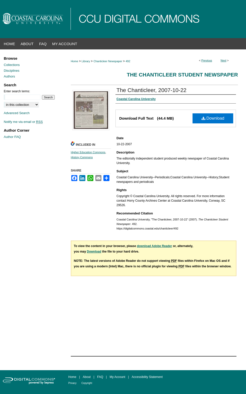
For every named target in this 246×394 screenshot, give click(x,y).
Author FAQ (12, 137)
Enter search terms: (17, 91)
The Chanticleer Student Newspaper (182, 74)
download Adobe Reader (154, 246)
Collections (12, 65)
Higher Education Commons (88, 152)
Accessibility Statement (147, 377)
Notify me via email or (23, 122)
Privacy (72, 383)
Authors (9, 76)
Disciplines (11, 70)
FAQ (100, 377)
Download (213, 118)
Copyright (86, 383)
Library (86, 61)
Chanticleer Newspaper (107, 61)
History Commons (82, 157)
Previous (206, 60)
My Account (117, 377)
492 (128, 61)
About (87, 377)
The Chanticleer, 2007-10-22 (151, 90)
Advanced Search (17, 113)
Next (223, 60)
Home (74, 61)
